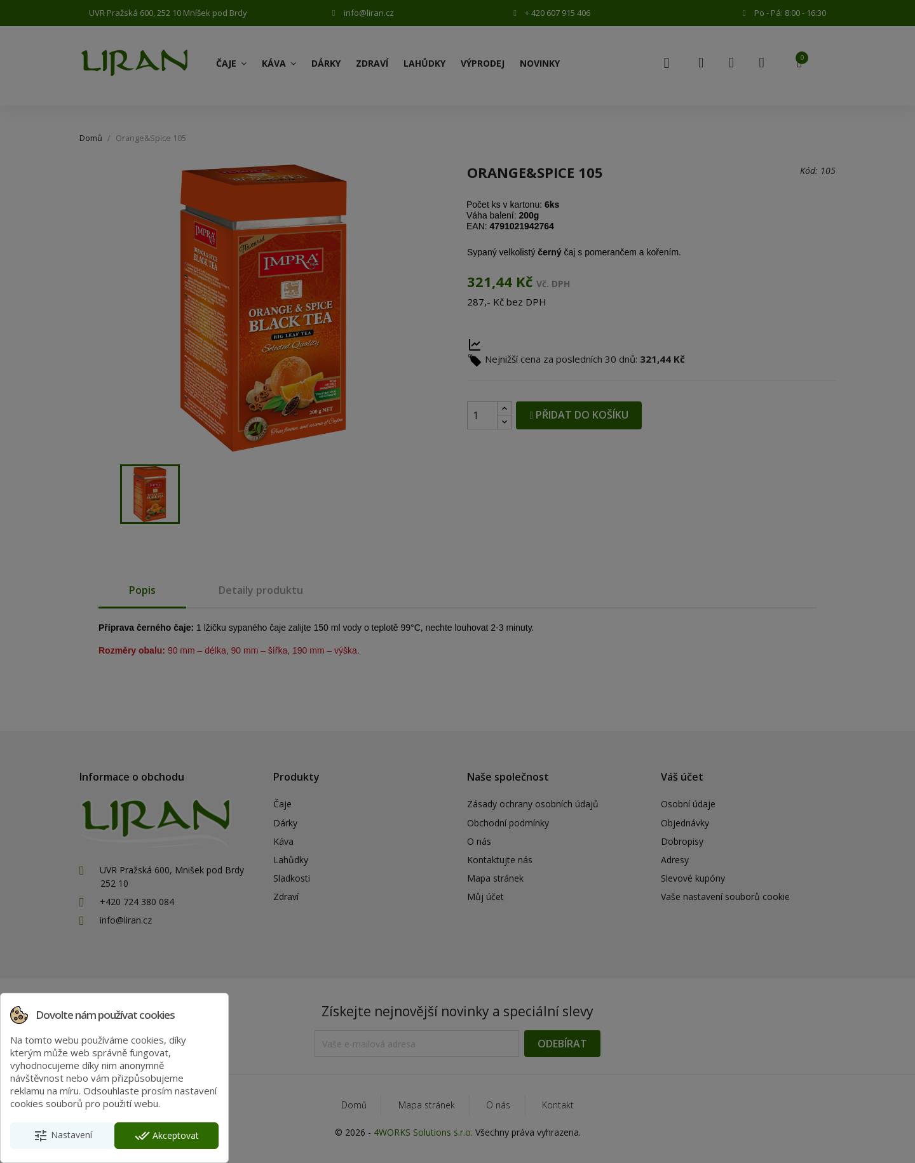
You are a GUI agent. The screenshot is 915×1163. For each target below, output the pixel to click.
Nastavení (62, 1135)
